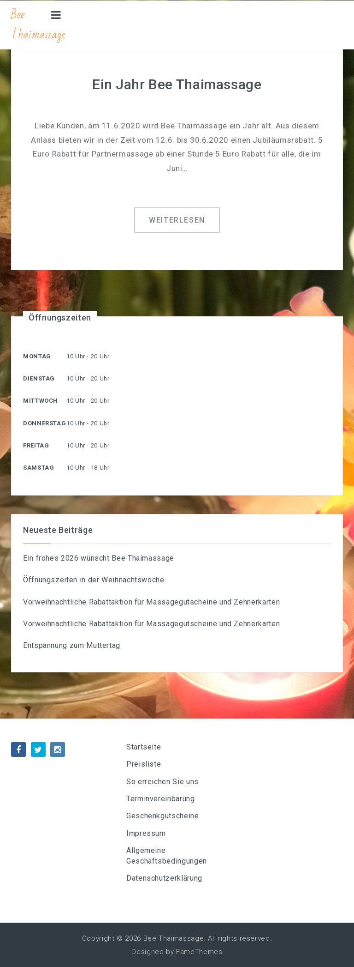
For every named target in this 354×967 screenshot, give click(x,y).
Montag (37, 356)
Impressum (146, 833)
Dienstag (39, 378)
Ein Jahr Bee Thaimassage (176, 84)
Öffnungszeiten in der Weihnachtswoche (94, 579)
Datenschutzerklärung (164, 878)
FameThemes (199, 952)
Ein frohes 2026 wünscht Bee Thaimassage (98, 558)
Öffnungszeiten (60, 317)
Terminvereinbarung (160, 798)
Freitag (36, 445)
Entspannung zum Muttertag (71, 645)
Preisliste (143, 764)
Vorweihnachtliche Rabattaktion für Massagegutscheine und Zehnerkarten (151, 602)
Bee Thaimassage (38, 25)
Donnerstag (44, 423)
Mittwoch (40, 400)
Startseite (143, 747)
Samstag (38, 467)
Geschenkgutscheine (162, 815)
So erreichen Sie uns (162, 781)
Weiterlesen (177, 220)
